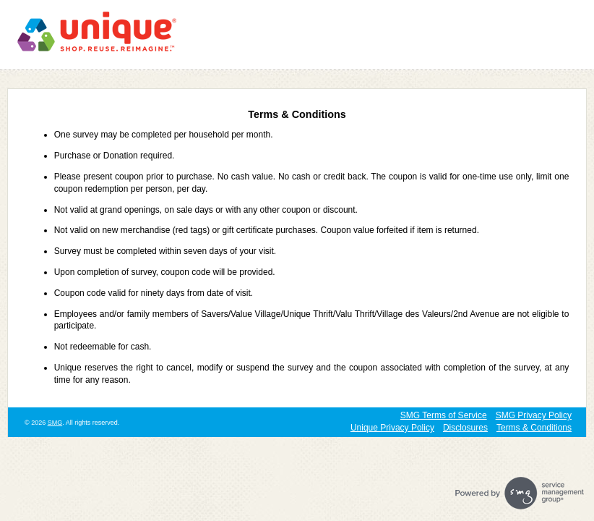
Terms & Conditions (534, 428)
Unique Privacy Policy (392, 428)
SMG (55, 422)
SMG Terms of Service (443, 415)
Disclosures (465, 428)
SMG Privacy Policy (534, 415)
